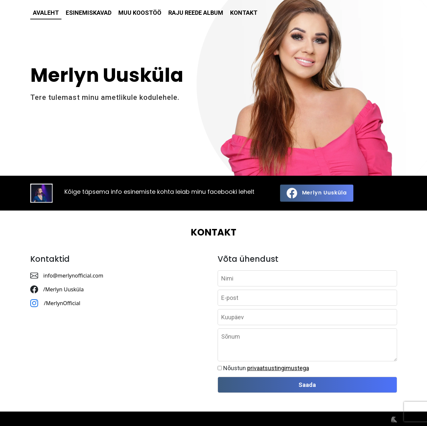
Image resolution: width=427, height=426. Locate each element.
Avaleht (46, 12)
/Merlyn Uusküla (63, 289)
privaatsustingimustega (278, 368)
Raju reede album (195, 12)
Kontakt (243, 12)
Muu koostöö (139, 12)
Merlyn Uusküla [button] (317, 193)
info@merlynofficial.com (73, 275)
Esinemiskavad (88, 12)
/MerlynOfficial (63, 303)
